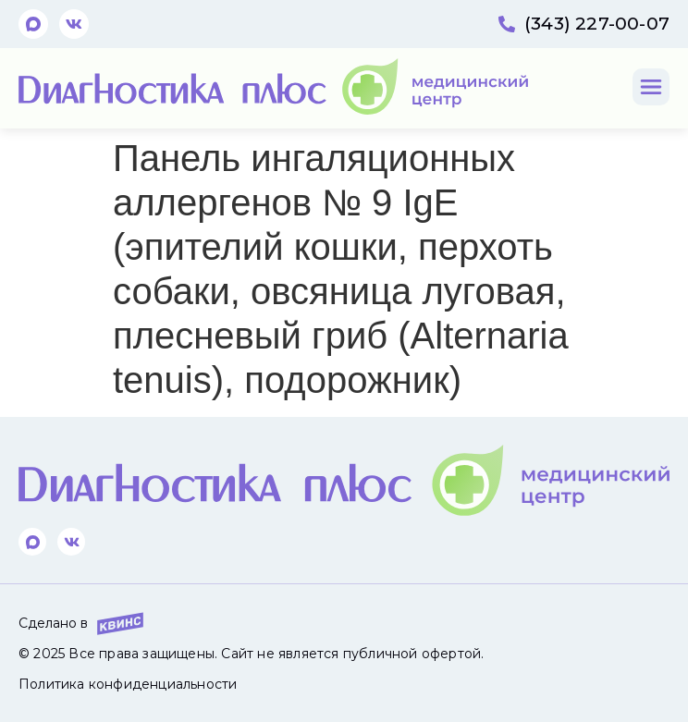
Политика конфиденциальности (127, 684)
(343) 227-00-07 (597, 23)
